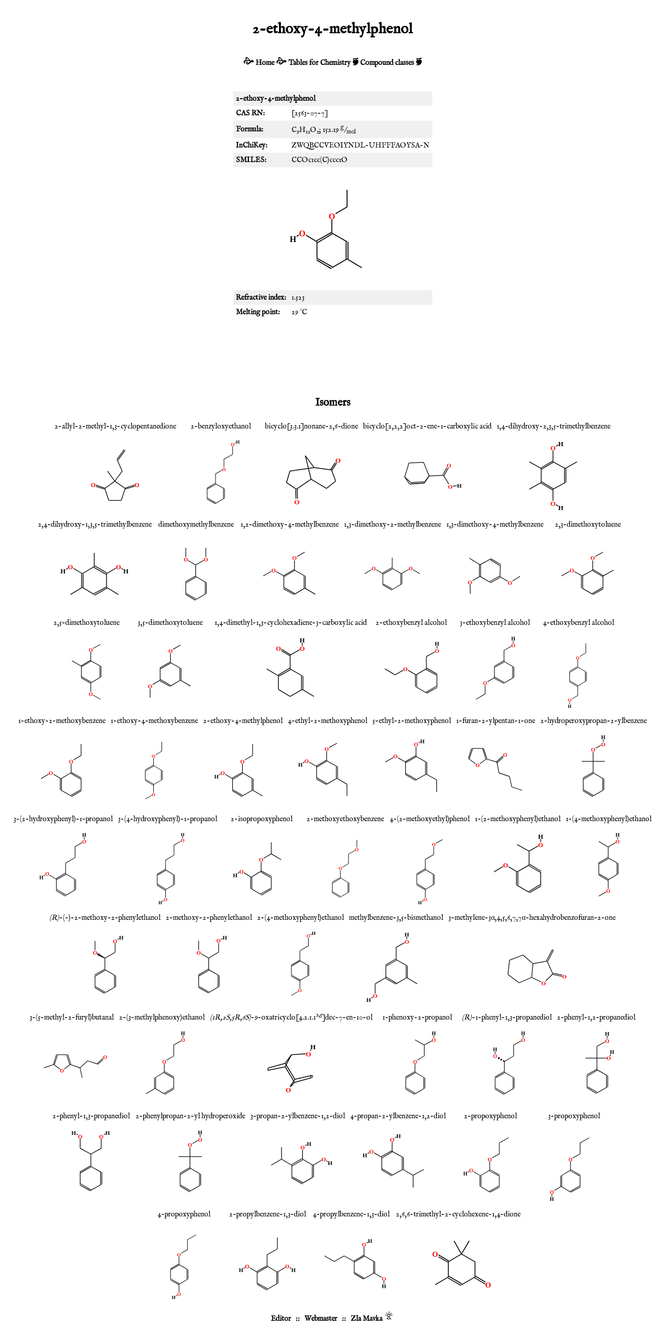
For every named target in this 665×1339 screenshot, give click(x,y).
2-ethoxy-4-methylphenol (243, 721)
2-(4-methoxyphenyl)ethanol (300, 917)
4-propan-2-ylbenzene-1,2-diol (398, 1116)
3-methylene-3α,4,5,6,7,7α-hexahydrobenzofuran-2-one (532, 917)
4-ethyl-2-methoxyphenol (327, 721)
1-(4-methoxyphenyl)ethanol (608, 819)
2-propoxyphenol (490, 1116)
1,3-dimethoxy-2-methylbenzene (392, 524)
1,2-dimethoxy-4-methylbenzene (290, 524)
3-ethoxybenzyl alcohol (495, 622)
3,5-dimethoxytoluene (170, 622)
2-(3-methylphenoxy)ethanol (162, 1017)
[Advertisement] (332, 356)
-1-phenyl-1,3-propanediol (507, 1017)
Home (265, 63)
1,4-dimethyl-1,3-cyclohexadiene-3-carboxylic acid (291, 622)
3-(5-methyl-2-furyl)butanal (72, 1017)
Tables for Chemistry (319, 63)
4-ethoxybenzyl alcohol (578, 622)
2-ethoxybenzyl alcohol (411, 622)
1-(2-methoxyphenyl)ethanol (518, 819)
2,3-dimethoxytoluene (588, 524)
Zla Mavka (366, 1318)
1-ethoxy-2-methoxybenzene (61, 721)
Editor (281, 1318)
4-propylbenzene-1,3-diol (351, 1214)
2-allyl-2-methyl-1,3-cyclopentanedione (115, 426)
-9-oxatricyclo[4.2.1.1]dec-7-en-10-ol (291, 1017)
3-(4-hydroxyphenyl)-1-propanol (167, 819)
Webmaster (320, 1318)
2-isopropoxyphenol (261, 819)
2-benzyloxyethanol (221, 426)
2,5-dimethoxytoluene (86, 622)
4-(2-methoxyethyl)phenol (430, 819)
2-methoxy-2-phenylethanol (209, 917)
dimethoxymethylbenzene (196, 524)
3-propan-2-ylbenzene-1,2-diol (297, 1116)
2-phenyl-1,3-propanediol (91, 1116)
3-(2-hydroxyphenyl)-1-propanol (63, 819)
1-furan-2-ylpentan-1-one (495, 721)
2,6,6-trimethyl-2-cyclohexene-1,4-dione (458, 1214)
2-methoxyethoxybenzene (345, 819)
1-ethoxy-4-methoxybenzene (154, 721)
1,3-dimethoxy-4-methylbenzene (494, 524)
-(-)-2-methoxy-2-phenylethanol (105, 917)
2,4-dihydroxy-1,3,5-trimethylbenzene (95, 524)
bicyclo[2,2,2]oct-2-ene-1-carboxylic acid (427, 426)
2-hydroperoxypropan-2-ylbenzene (593, 721)
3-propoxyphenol (574, 1116)
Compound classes (387, 63)
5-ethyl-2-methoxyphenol (412, 721)
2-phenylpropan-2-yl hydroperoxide (190, 1116)
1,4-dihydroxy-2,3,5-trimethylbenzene (553, 426)
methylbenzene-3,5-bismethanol (396, 917)
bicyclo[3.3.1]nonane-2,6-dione (311, 426)
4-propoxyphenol (183, 1214)
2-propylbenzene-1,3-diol (267, 1214)
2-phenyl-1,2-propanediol (596, 1017)
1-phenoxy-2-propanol (417, 1017)
